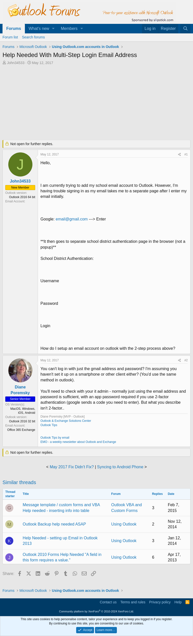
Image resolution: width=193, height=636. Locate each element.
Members (69, 28)
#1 (186, 154)
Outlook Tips (48, 425)
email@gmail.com (71, 219)
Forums (13, 28)
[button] (53, 28)
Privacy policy (160, 602)
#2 (186, 360)
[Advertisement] (96, 103)
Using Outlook (124, 524)
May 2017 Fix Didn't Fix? (72, 467)
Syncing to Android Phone (120, 467)
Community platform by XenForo (96, 611)
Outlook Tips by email (54, 437)
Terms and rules (133, 602)
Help (178, 602)
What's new (39, 28)
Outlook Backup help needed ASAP (54, 524)
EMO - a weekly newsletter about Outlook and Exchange (78, 442)
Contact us (108, 602)
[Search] (185, 28)
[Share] (179, 154)
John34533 (15, 63)
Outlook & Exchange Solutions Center (65, 421)
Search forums (33, 37)
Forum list (10, 37)
